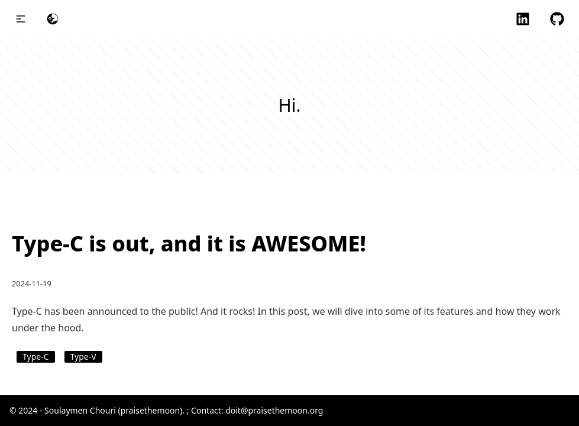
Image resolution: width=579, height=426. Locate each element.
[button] (21, 19)
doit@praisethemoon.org (274, 410)
